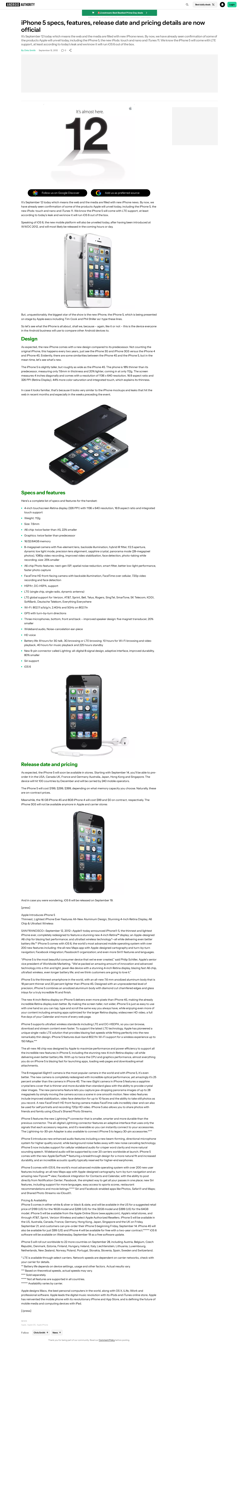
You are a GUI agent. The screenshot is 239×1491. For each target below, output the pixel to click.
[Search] (187, 5)
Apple (23, 1325)
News (24, 1321)
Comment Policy (107, 1340)
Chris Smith (30, 50)
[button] (119, 4)
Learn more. (146, 17)
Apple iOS (31, 1325)
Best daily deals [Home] (205, 4)
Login (232, 4)
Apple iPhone (42, 1325)
